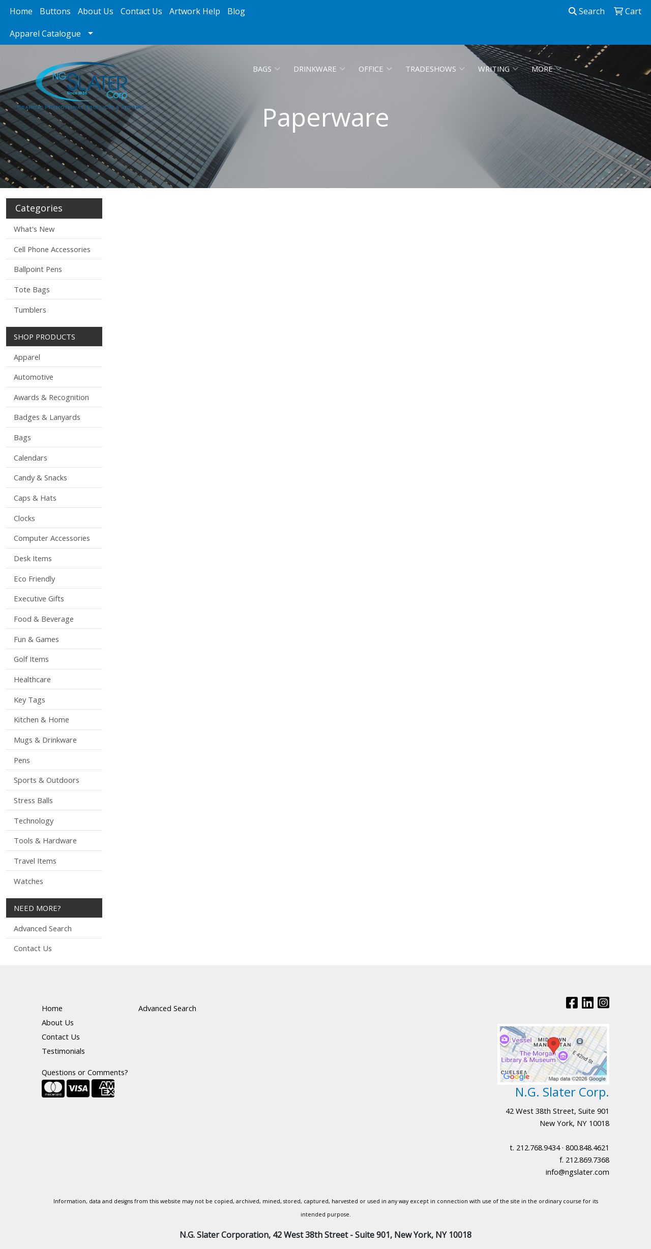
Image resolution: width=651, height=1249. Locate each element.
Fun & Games (36, 639)
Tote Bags (32, 289)
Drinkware (319, 69)
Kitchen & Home (41, 719)
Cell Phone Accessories (52, 249)
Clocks (24, 518)
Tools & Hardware (45, 840)
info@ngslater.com (577, 1172)
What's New (34, 229)
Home (21, 11)
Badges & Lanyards (47, 417)
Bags (266, 69)
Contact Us (141, 11)
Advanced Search (43, 928)
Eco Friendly (34, 578)
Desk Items (33, 558)
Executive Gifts (39, 598)
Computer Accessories (52, 538)
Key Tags (29, 699)
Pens (22, 760)
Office (375, 69)
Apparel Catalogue (45, 33)
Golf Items (31, 659)
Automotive (33, 377)
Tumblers (30, 309)
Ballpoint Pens (38, 269)
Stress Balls (33, 800)
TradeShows (435, 69)
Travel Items (35, 861)
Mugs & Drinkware (45, 740)
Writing (498, 69)
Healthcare (32, 679)
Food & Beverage (44, 619)
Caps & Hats (35, 498)
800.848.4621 (587, 1147)
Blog (236, 11)
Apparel (27, 357)
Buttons (55, 11)
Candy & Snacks (40, 477)
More (546, 69)
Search (587, 11)
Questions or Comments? (85, 1072)
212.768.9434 (538, 1147)
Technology (33, 820)
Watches (28, 881)
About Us (95, 11)
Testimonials (63, 1051)
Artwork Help (194, 11)
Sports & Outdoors (46, 780)
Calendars (30, 457)
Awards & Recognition (51, 397)
